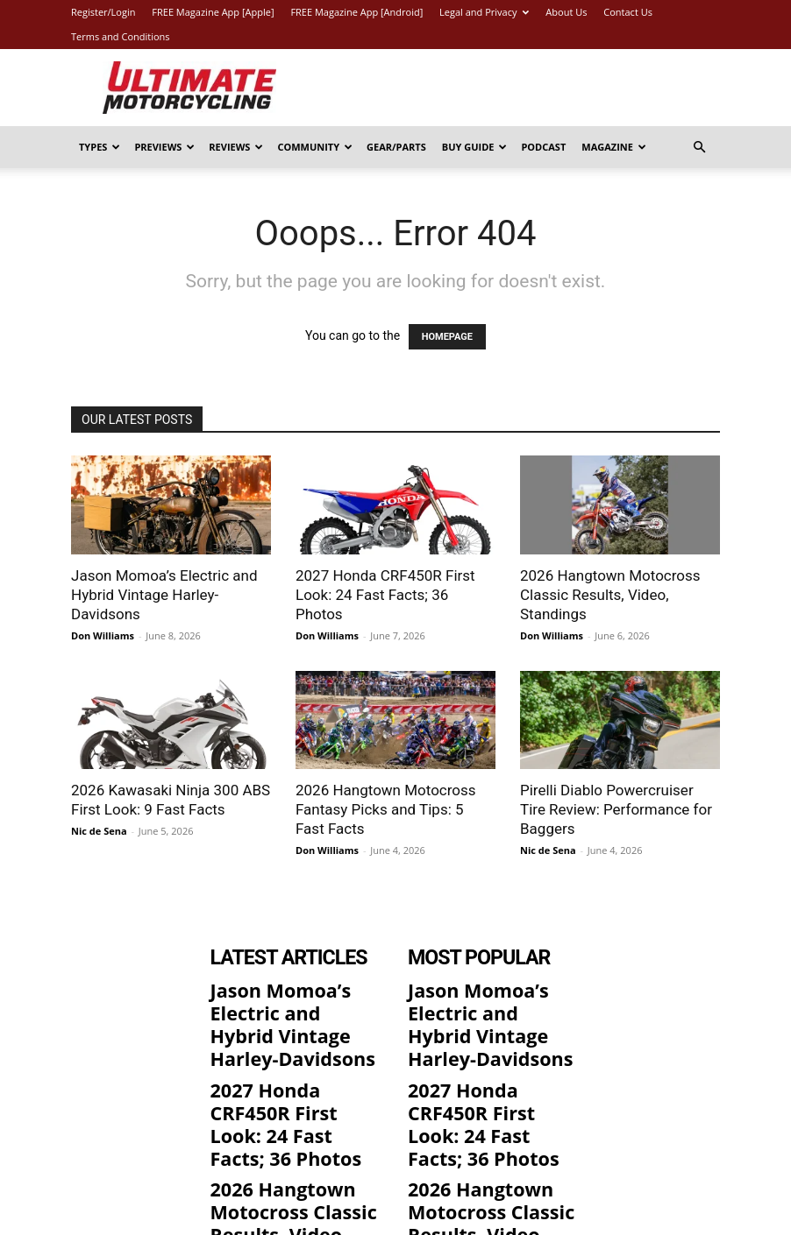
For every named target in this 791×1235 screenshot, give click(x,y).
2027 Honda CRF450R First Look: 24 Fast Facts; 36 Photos (385, 595)
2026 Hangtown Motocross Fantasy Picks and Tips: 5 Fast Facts (386, 809)
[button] (699, 147)
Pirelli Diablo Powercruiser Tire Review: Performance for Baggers (616, 809)
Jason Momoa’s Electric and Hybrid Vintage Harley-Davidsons (164, 595)
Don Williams (102, 635)
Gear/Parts (396, 146)
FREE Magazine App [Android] (356, 11)
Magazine (613, 146)
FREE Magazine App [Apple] (213, 11)
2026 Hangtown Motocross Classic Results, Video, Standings (610, 595)
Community (315, 146)
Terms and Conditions (120, 36)
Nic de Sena (99, 830)
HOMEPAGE (447, 336)
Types (99, 146)
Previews (164, 146)
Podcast (543, 146)
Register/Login (103, 11)
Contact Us (627, 11)
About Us (566, 11)
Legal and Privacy (484, 11)
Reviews (236, 146)
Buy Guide (475, 146)
